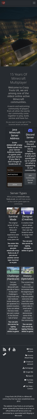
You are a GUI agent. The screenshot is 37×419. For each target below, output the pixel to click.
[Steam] (4, 355)
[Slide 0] (10, 64)
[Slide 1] (14, 64)
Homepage (28, 368)
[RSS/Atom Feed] (4, 350)
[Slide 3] (22, 64)
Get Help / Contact (28, 387)
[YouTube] (14, 350)
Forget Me (28, 372)
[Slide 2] (18, 64)
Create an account (28, 363)
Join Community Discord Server (30, 179)
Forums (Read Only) (29, 356)
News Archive (30, 350)
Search (29, 376)
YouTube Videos (28, 381)
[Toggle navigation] (34, 3)
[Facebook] (9, 350)
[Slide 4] (26, 64)
